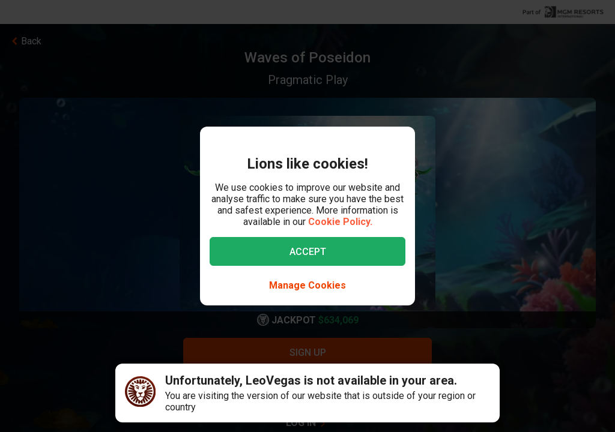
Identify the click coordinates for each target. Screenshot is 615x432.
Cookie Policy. (340, 221)
